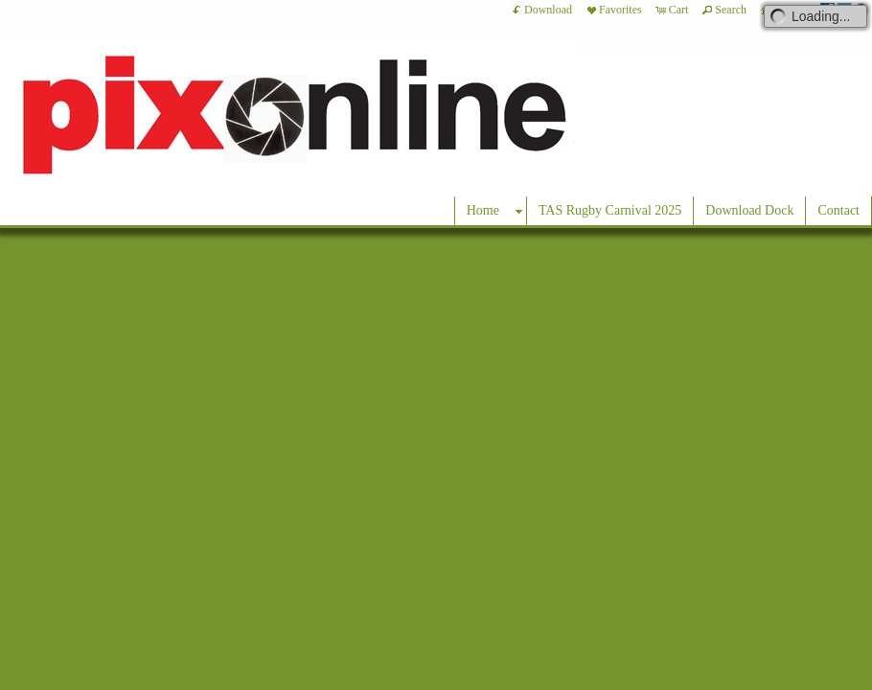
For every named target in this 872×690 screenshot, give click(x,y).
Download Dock (749, 210)
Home (483, 210)
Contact (838, 210)
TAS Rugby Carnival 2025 (610, 210)
